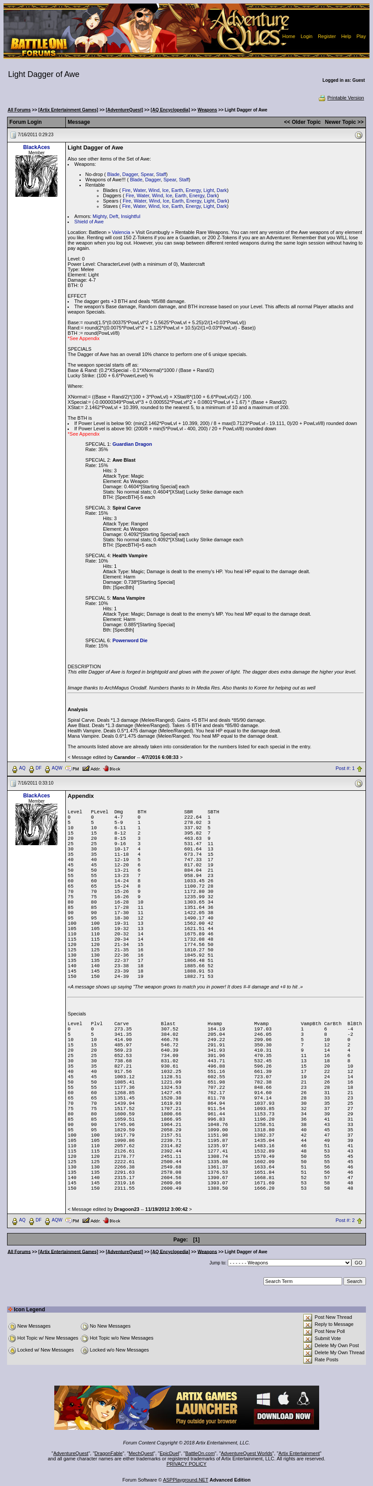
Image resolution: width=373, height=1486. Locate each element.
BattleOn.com (200, 1453)
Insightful (130, 216)
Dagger (130, 174)
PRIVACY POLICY (186, 1464)
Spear (147, 174)
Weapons (207, 109)
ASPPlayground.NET (185, 1479)
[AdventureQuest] (124, 109)
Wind (153, 190)
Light (208, 190)
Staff (161, 174)
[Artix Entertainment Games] (68, 109)
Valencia (121, 232)
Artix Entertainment (299, 1453)
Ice (165, 190)
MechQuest (141, 1453)
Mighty (100, 216)
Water (139, 190)
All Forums (19, 109)
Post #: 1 (344, 768)
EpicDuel (169, 1453)
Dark (222, 190)
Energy (193, 190)
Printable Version (341, 97)
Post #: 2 (344, 1220)
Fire (126, 190)
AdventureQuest (71, 1453)
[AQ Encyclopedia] (170, 109)
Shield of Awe (88, 221)
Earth (177, 190)
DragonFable (108, 1453)
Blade (113, 174)
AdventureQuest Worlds (246, 1453)
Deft (113, 216)
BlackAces (36, 147)
